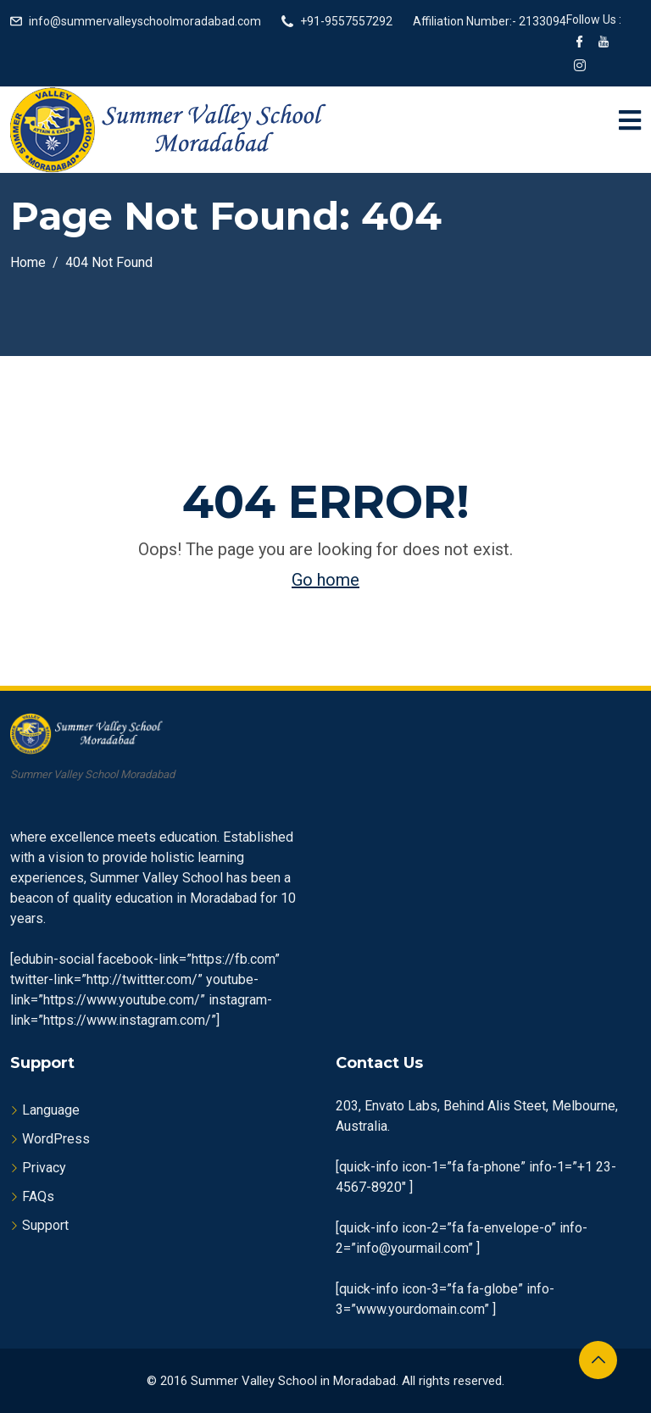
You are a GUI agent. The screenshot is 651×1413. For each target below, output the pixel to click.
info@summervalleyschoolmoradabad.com (145, 21)
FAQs (38, 1196)
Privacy (44, 1168)
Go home (325, 580)
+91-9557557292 (346, 21)
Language (51, 1110)
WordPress (56, 1139)
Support (45, 1225)
